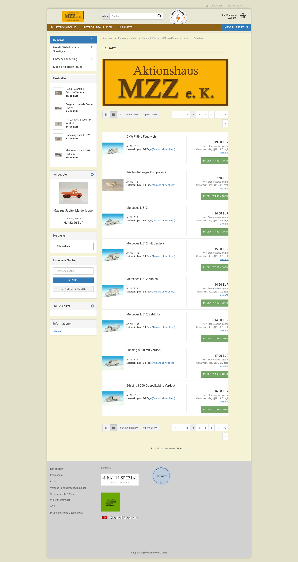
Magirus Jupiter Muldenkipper (73, 215)
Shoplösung (137, 557)
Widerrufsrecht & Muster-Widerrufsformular (63, 501)
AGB (52, 510)
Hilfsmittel (126, 27)
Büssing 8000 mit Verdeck (143, 354)
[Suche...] (105, 16)
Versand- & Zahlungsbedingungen (68, 492)
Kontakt (54, 485)
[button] (106, 119)
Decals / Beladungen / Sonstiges (66, 53)
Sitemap (57, 335)
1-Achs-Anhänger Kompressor (146, 176)
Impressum (56, 479)
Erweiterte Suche (73, 293)
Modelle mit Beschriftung (67, 71)
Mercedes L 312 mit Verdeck (145, 247)
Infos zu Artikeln (236, 27)
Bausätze (58, 43)
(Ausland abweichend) (163, 153)
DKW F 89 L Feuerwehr (141, 141)
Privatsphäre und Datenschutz (66, 516)
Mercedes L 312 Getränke (143, 318)
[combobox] (129, 119)
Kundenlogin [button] (214, 5)
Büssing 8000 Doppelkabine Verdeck (150, 390)
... (218, 118)
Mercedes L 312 (137, 212)
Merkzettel (235, 5)
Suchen (73, 284)
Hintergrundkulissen (97, 27)
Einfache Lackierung (65, 63)
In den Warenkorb (215, 165)
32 (224, 118)
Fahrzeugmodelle (63, 27)
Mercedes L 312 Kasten (142, 283)
